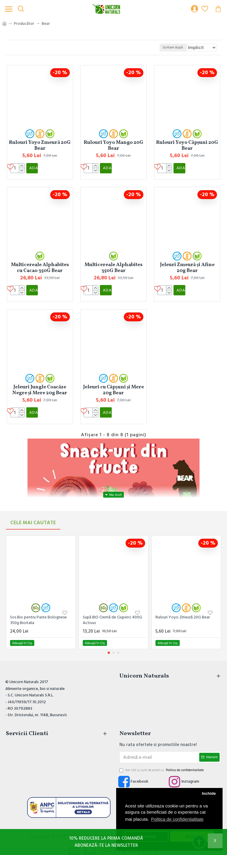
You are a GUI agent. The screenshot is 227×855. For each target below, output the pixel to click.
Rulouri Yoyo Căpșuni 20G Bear (187, 146)
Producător (24, 24)
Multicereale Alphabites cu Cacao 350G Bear (40, 265)
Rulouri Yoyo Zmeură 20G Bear (40, 146)
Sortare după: (126, 47)
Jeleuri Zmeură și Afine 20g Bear (187, 265)
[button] (109, 643)
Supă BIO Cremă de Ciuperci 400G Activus (112, 610)
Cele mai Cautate (33, 513)
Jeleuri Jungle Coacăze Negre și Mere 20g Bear (39, 384)
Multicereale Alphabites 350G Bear (113, 265)
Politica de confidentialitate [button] (177, 819)
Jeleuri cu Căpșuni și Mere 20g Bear (113, 384)
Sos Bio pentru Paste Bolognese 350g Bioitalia (38, 610)
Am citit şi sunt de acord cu (162, 760)
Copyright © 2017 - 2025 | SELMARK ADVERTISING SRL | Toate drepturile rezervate (113, 827)
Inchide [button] (209, 793)
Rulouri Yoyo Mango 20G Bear (113, 146)
